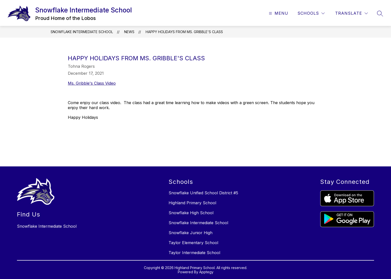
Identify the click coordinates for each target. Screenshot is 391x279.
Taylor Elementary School (193, 242)
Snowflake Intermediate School (82, 32)
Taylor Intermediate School (194, 252)
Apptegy (206, 272)
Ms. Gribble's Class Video (92, 83)
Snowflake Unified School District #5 (203, 192)
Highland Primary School (192, 202)
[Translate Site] (351, 13)
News (129, 32)
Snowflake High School (191, 212)
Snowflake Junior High (190, 232)
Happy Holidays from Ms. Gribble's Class (184, 32)
